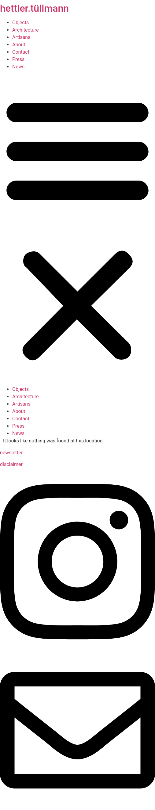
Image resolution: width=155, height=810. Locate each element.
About (18, 45)
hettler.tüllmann (34, 8)
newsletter (11, 453)
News (18, 67)
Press (18, 59)
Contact (20, 52)
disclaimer (11, 464)
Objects (20, 22)
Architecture (25, 30)
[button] (77, 228)
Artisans (21, 37)
